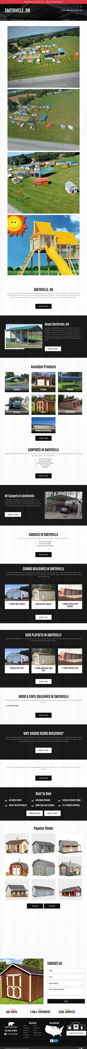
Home (64, 10)
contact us (59, 771)
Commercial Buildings (43, 431)
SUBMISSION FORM (33, 817)
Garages (43, 390)
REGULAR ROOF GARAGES (43, 606)
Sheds (43, 412)
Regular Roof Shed (17, 670)
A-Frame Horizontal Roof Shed (43, 671)
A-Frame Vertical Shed (70, 670)
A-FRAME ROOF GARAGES (17, 606)
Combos (70, 390)
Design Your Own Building (76, 1038)
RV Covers (16, 412)
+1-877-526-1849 (77, 7)
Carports (17, 390)
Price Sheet (33, 910)
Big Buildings (70, 412)
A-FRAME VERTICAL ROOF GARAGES (70, 607)
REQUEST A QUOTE (43, 306)
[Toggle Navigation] (85, 6)
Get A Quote (53, 910)
